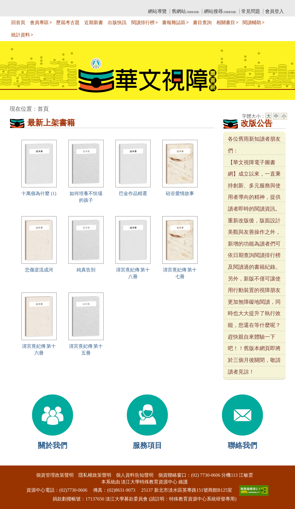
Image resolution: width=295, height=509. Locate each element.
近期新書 (93, 22)
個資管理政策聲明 (55, 475)
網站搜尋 (220, 11)
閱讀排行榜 (143, 22)
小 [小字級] (283, 116)
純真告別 (86, 269)
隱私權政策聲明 (94, 475)
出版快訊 (117, 22)
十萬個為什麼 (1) (38, 193)
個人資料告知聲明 (135, 475)
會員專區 (39, 22)
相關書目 (225, 22)
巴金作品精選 (133, 193)
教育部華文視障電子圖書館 (61, 4)
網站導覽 (157, 11)
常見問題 (250, 11)
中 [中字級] (276, 116)
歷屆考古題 (68, 22)
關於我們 (52, 445)
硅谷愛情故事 (180, 193)
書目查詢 (202, 22)
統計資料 (20, 34)
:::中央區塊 (11, 105)
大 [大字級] (268, 116)
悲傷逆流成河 (39, 269)
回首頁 (18, 22)
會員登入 (274, 11)
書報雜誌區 (174, 22)
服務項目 (147, 445)
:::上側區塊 (21, 4)
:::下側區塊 (11, 461)
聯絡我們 (242, 445)
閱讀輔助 (251, 22)
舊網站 (185, 11)
